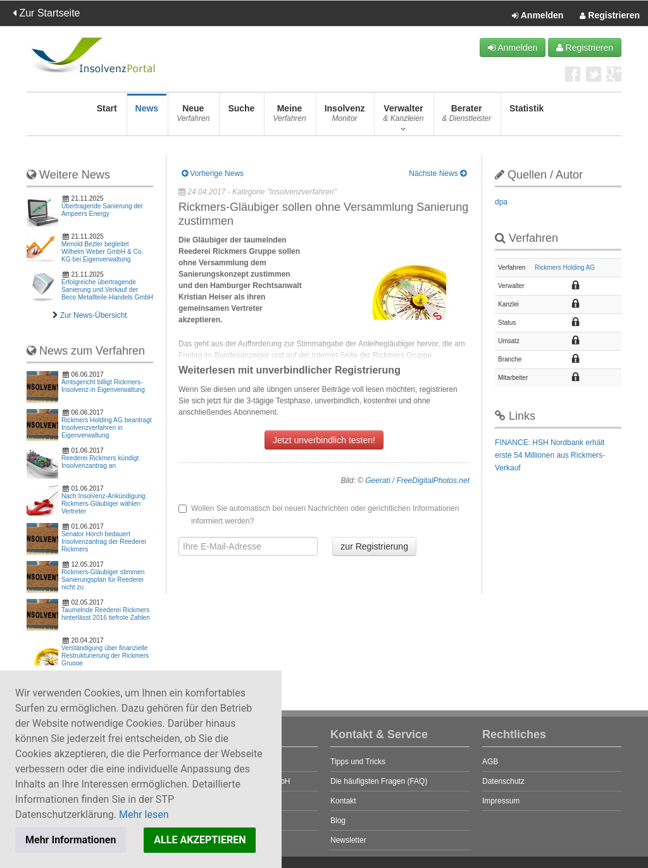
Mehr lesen (144, 814)
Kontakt (343, 800)
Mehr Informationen (70, 840)
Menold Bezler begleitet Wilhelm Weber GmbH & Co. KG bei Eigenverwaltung (102, 252)
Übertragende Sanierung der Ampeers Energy (102, 210)
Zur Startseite (46, 13)
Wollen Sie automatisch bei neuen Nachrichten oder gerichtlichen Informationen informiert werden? (318, 514)
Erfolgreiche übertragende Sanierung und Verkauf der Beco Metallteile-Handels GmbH (107, 290)
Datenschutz (503, 781)
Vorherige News (213, 173)
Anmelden (537, 16)
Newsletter (348, 840)
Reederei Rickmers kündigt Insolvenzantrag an (100, 462)
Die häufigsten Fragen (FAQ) (378, 781)
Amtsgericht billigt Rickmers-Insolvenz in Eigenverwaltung (103, 386)
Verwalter (403, 116)
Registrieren (610, 16)
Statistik (526, 116)
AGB (490, 761)
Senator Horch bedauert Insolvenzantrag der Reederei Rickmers (103, 542)
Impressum (501, 800)
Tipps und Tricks (357, 761)
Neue (193, 116)
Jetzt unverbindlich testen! (324, 440)
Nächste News (437, 173)
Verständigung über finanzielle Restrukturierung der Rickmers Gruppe (105, 656)
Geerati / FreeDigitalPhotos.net (417, 480)
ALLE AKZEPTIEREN (200, 840)
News (147, 116)
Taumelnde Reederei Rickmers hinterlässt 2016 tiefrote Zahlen (105, 614)
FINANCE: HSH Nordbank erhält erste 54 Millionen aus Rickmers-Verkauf (550, 455)
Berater (466, 116)
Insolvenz (345, 116)
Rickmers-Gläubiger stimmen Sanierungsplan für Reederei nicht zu (102, 580)
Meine (289, 116)
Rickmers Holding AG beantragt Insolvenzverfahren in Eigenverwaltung (106, 428)
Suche (241, 116)
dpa (501, 202)
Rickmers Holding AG (565, 267)
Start (107, 116)
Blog (338, 820)
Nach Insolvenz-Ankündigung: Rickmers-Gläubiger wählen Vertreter (104, 504)
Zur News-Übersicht (93, 315)
